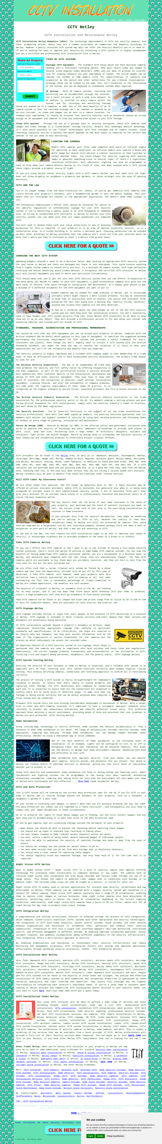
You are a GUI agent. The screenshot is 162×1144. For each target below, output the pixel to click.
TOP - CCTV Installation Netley (34, 1101)
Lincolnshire (115, 1093)
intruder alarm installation (32, 1065)
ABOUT (120, 20)
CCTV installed (74, 1047)
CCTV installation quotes (85, 988)
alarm (63, 494)
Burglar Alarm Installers (78, 1088)
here (41, 991)
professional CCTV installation (108, 1020)
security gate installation (46, 1053)
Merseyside (49, 1096)
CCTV (96, 65)
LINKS (113, 20)
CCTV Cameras (108, 1073)
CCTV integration (135, 917)
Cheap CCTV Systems (84, 1085)
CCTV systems (33, 976)
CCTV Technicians (91, 1079)
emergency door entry (53, 1059)
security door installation (111, 1050)
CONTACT (129, 20)
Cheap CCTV (60, 1076)
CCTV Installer (32, 1070)
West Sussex (63, 1093)
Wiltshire (46, 1093)
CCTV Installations (45, 1073)
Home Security (137, 1070)
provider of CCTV (102, 1032)
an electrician (89, 1059)
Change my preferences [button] (115, 1136)
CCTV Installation (39, 1076)
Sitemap (18, 1122)
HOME (106, 20)
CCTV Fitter (34, 1085)
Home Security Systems (113, 1070)
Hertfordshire (94, 1096)
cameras (32, 600)
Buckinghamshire (135, 1093)
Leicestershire (65, 1096)
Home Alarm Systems (93, 1082)
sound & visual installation (94, 1053)
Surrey (80, 1096)
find (24, 960)
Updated (45, 1122)
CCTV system (131, 666)
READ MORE (83, 781)
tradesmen (89, 1065)
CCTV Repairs (51, 1070)
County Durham (83, 1093)
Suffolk (100, 1093)
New (39, 1122)
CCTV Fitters (52, 1079)
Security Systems (128, 1073)
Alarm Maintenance (26, 1088)
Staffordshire (24, 1096)
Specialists (55, 1122)
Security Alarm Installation (111, 1088)
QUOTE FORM (134, 1035)
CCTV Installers (128, 1079)
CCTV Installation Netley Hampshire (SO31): (42, 41)
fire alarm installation (68, 1062)
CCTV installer (60, 1002)
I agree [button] (90, 1136)
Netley (64, 456)
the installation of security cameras (60, 1029)
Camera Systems (71, 1082)
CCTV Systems (23, 1073)
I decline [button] (100, 1136)
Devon (37, 1096)
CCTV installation (71, 54)
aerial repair (50, 1056)
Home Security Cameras (104, 1076)
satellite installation (85, 1056)
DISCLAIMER (140, 20)
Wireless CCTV (70, 1070)
